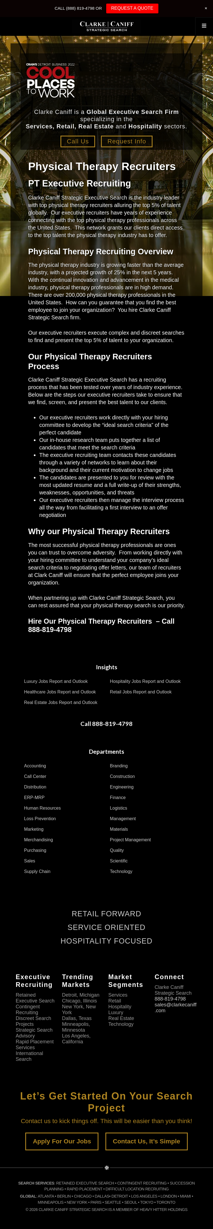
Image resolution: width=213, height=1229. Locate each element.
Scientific (119, 861)
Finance (118, 797)
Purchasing (35, 850)
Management (123, 818)
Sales (29, 861)
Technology (121, 871)
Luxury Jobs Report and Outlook (56, 681)
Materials (119, 829)
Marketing (34, 829)
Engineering (121, 787)
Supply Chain (37, 871)
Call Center (35, 776)
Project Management (130, 839)
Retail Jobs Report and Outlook (140, 692)
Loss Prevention (40, 818)
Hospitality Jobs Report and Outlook (145, 681)
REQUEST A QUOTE (132, 8)
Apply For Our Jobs (62, 1141)
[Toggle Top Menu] (204, 26)
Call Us (77, 141)
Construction (122, 776)
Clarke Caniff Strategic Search (106, 26)
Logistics (118, 808)
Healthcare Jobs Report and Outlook (60, 692)
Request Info (127, 141)
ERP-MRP (34, 797)
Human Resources (42, 808)
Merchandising (38, 839)
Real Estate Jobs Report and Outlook (60, 702)
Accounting (35, 765)
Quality (117, 850)
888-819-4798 (170, 999)
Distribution (35, 787)
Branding (119, 765)
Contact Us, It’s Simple (146, 1141)
